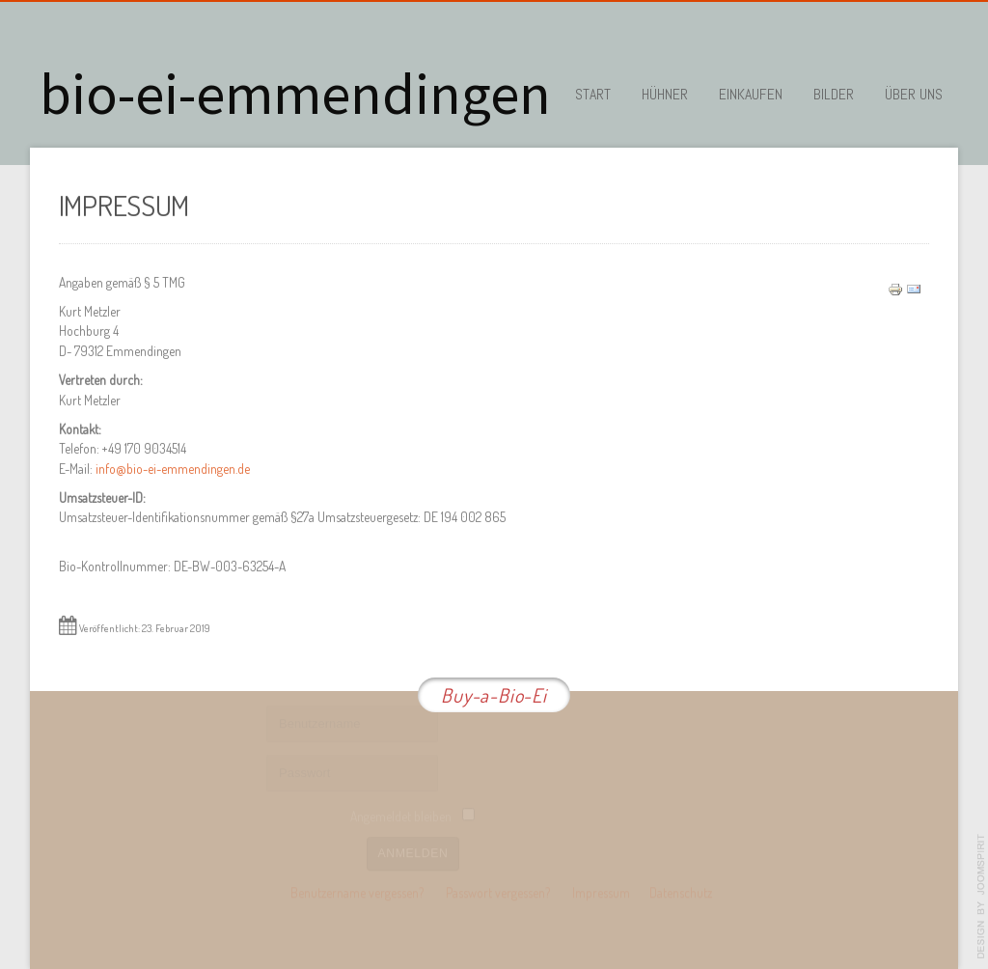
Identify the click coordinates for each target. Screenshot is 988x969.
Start (593, 94)
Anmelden (413, 851)
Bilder (833, 94)
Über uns (914, 94)
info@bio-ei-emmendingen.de (173, 467)
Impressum (601, 891)
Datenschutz (680, 891)
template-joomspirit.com (981, 896)
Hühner (665, 94)
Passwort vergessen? (498, 891)
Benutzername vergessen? (357, 891)
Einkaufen (750, 94)
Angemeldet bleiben (401, 815)
